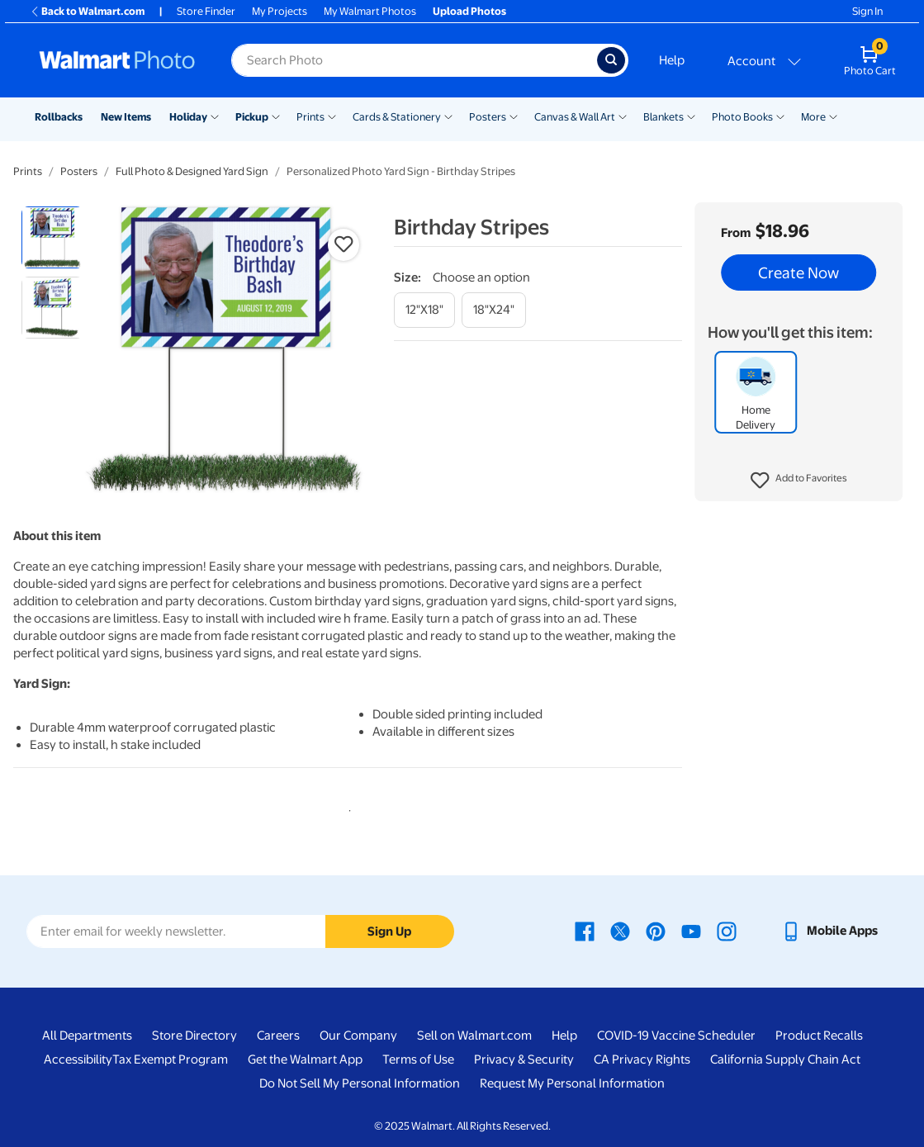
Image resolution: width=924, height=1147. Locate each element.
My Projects (279, 11)
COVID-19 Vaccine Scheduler (676, 1035)
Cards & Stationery (397, 117)
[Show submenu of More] (833, 116)
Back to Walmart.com (87, 11)
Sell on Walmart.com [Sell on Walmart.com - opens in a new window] (474, 1035)
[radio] (52, 237)
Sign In (867, 11)
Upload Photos (469, 11)
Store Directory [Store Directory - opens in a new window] (194, 1035)
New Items (126, 117)
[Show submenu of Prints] (332, 116)
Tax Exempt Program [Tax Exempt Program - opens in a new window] (170, 1059)
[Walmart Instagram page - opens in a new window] (727, 930)
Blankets (663, 117)
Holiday (188, 117)
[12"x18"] (424, 310)
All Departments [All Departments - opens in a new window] (87, 1035)
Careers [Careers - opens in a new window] (278, 1035)
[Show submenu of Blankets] (691, 116)
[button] (799, 481)
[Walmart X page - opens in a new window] (620, 930)
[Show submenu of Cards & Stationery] (448, 116)
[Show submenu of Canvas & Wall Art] (623, 116)
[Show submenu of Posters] (514, 116)
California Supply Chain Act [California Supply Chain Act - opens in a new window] (785, 1059)
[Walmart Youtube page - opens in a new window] (691, 930)
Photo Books (742, 117)
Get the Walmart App (305, 1059)
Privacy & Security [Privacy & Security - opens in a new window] (524, 1059)
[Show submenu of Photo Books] (780, 116)
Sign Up (389, 931)
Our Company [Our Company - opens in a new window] (358, 1035)
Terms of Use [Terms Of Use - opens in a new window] (418, 1059)
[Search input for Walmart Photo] (414, 60)
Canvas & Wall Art (574, 117)
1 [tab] (347, 807)
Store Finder (206, 11)
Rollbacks (59, 117)
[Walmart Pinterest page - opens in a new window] (656, 930)
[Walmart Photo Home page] (117, 60)
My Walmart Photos (370, 11)
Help (672, 60)
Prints (310, 117)
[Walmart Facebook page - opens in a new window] (585, 930)
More (813, 117)
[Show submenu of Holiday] (215, 116)
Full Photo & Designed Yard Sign (192, 171)
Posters (487, 117)
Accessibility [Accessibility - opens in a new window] (78, 1059)
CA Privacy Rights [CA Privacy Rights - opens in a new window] (642, 1059)
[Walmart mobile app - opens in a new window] (829, 930)
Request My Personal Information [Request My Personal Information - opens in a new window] (572, 1083)
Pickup (251, 117)
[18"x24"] (494, 310)
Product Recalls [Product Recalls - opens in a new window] (819, 1035)
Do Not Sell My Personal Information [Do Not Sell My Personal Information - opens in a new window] (359, 1083)
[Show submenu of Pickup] (276, 116)
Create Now (798, 272)
